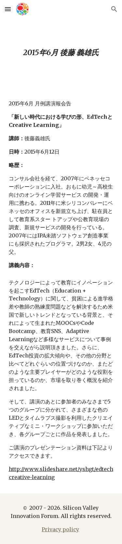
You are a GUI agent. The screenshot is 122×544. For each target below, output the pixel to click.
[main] (61, 52)
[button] (8, 9)
